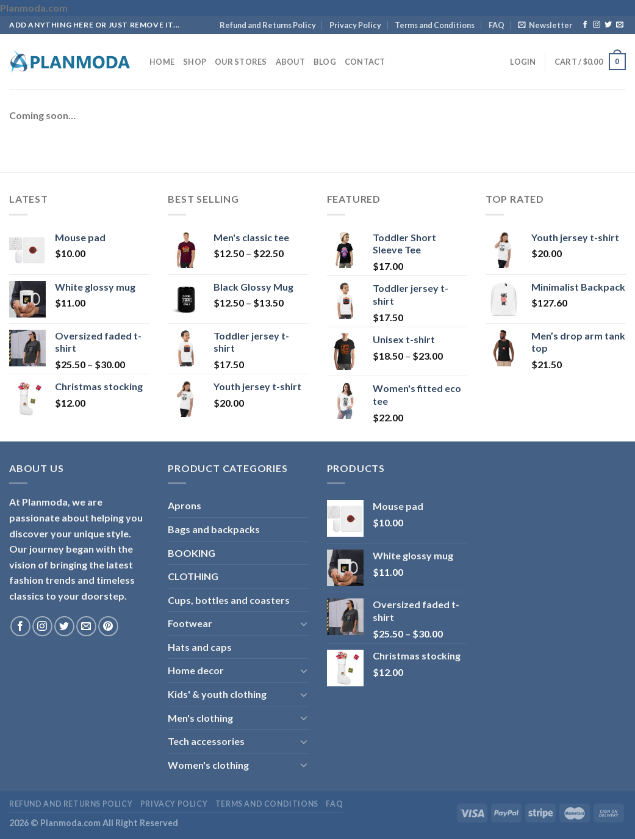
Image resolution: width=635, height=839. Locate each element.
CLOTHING (193, 576)
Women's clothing (208, 765)
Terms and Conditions (435, 25)
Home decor (196, 670)
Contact (365, 62)
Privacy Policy (355, 25)
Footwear (190, 623)
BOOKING (191, 553)
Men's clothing (200, 718)
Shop (194, 62)
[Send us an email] (619, 25)
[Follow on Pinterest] (108, 626)
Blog (325, 62)
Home (161, 62)
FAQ (496, 25)
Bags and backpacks (214, 529)
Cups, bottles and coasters (229, 600)
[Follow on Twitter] (608, 25)
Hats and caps (200, 647)
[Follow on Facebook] (585, 25)
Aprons (184, 505)
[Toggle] (304, 623)
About (290, 62)
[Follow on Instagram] (596, 25)
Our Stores (241, 62)
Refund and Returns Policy (268, 25)
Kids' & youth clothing (217, 694)
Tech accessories (206, 741)
